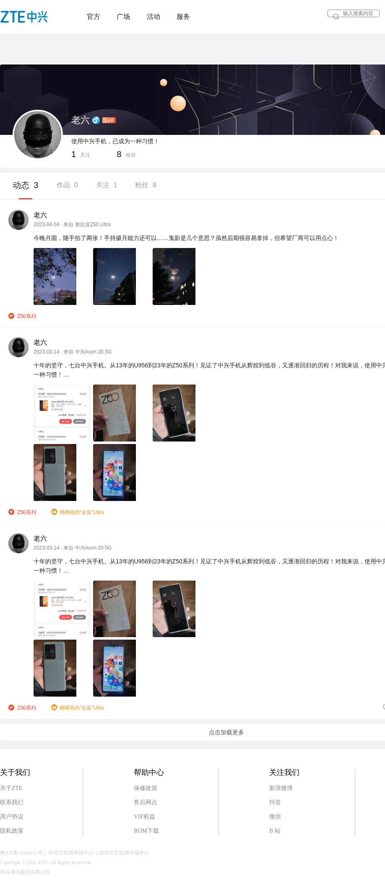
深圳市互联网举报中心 (124, 853)
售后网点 (145, 802)
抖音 (275, 802)
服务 (183, 16)
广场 (123, 16)
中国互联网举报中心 (71, 853)
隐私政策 (11, 831)
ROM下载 (146, 831)
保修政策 (145, 788)
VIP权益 (144, 816)
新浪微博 (281, 788)
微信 (275, 816)
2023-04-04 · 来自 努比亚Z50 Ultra (72, 224)
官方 (93, 16)
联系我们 (11, 802)
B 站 (275, 831)
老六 (40, 215)
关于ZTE (11, 788)
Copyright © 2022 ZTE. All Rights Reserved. (45, 862)
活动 (153, 16)
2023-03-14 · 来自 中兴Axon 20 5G (73, 352)
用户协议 (11, 816)
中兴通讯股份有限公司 (25, 872)
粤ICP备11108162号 (21, 853)
